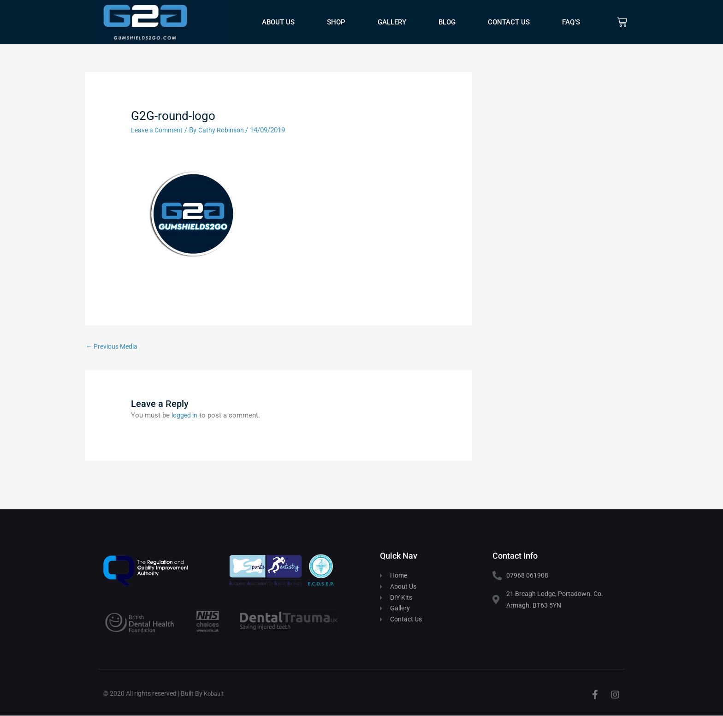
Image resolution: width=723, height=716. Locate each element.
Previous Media (114, 346)
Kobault (215, 694)
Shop (336, 22)
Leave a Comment (159, 130)
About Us (278, 22)
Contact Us (509, 22)
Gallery (392, 22)
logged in (186, 416)
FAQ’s (571, 22)
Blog (447, 22)
